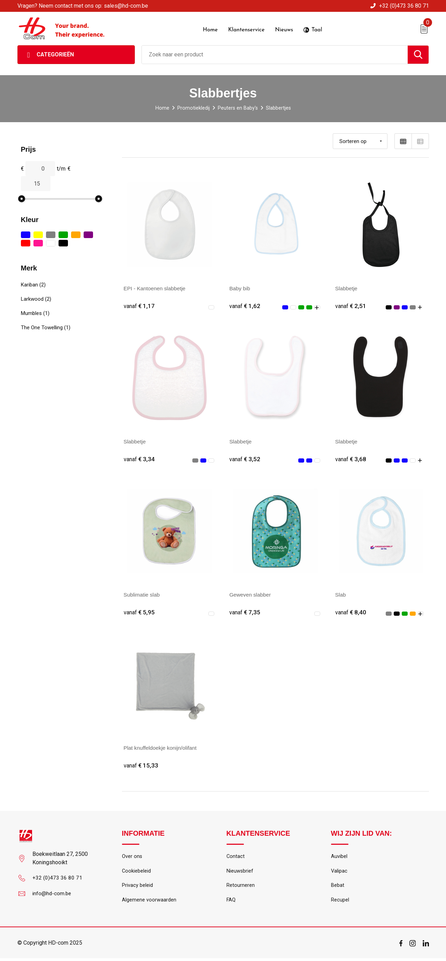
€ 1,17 (139, 305)
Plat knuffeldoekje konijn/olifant (162, 748)
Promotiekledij (193, 107)
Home (162, 107)
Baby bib (240, 288)
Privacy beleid (137, 887)
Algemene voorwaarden (149, 902)
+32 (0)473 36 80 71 (404, 5)
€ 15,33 (141, 766)
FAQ (231, 902)
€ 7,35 (245, 612)
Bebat (337, 887)
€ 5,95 (139, 612)
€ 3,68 (351, 459)
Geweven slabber (251, 595)
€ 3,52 (245, 459)
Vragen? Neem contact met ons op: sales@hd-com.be (82, 5)
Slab (340, 595)
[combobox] (275, 54)
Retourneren (240, 887)
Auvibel (339, 857)
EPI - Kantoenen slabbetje (156, 288)
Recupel (340, 902)
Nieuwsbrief (240, 872)
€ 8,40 (351, 612)
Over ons (132, 857)
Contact (235, 857)
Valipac (339, 872)
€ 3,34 (139, 459)
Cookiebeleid (136, 872)
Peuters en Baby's (237, 107)
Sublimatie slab (143, 595)
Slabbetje (347, 288)
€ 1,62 (245, 305)
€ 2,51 (351, 305)
